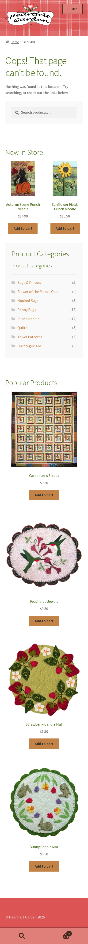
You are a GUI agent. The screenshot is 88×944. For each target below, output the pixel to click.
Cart (58, 933)
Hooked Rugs (27, 300)
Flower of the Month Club (37, 291)
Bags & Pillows (29, 282)
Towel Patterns (29, 336)
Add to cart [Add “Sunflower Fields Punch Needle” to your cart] (65, 228)
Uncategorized (29, 346)
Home (15, 42)
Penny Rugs (26, 309)
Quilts (22, 327)
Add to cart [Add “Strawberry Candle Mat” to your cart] (44, 743)
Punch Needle (28, 318)
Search (22, 936)
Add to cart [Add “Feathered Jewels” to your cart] (44, 620)
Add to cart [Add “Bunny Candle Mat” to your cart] (44, 866)
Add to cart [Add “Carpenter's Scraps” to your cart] (44, 495)
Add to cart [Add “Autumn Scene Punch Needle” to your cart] (23, 228)
